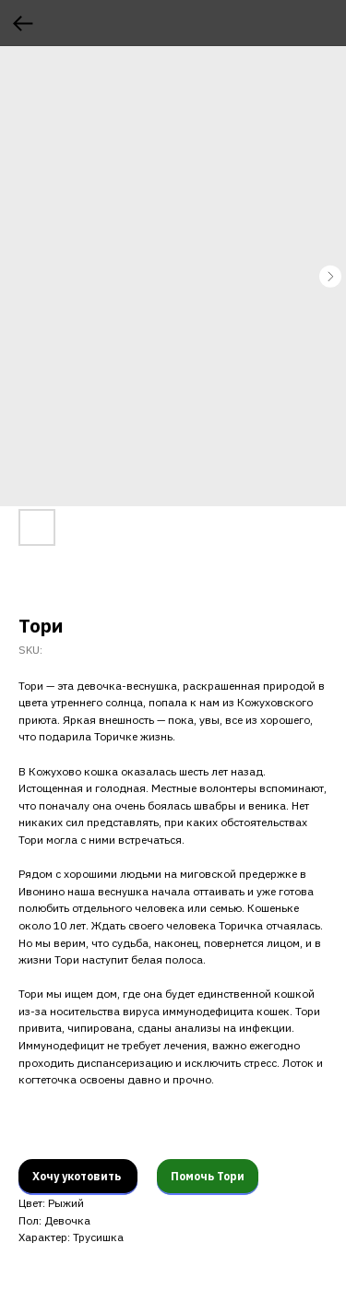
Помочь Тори (208, 1176)
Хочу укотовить (78, 1176)
